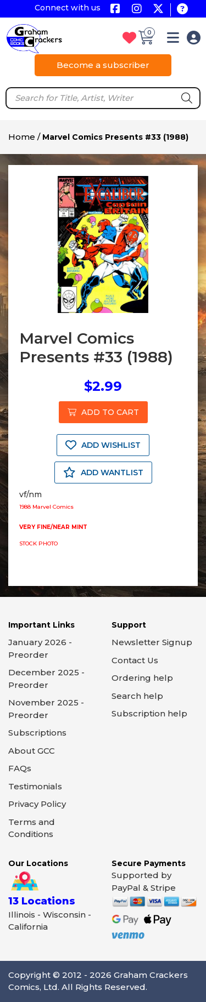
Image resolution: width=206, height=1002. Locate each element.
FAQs (19, 768)
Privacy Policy (37, 804)
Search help (137, 696)
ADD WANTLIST (103, 472)
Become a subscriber (103, 65)
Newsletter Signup (152, 642)
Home (21, 137)
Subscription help (149, 713)
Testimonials (35, 786)
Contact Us (135, 660)
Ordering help (142, 678)
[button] (173, 40)
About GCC (31, 750)
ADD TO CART (103, 412)
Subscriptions (37, 732)
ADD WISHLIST (103, 445)
